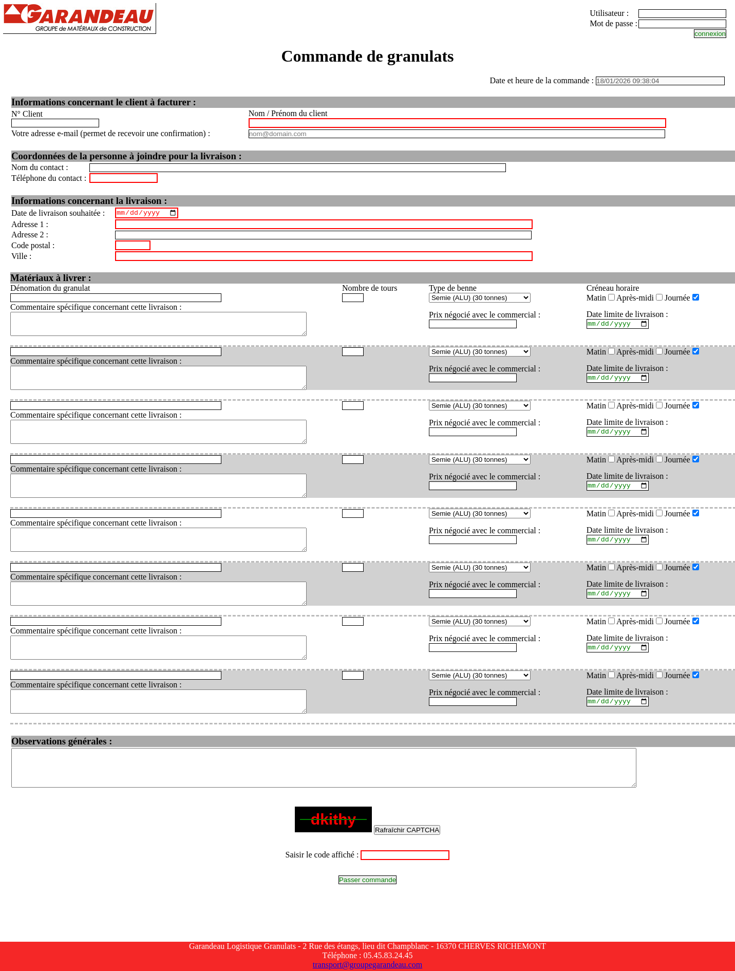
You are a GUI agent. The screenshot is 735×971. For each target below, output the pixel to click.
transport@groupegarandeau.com (367, 966)
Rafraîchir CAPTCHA (407, 876)
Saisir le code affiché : (322, 901)
